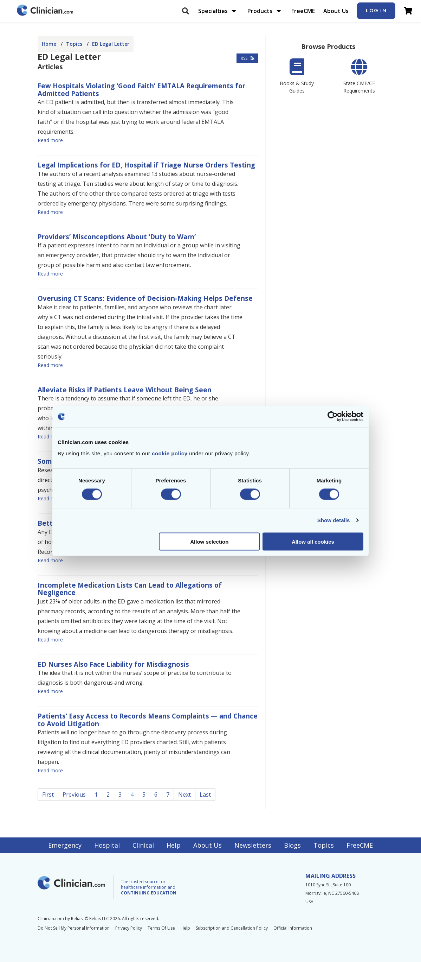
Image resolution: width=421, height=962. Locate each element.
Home (49, 43)
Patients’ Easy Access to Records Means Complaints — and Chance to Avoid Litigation (148, 719)
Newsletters (252, 845)
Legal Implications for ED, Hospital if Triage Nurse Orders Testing (146, 164)
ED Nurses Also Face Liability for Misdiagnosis (113, 664)
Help (174, 845)
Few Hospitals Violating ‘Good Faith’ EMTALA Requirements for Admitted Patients (141, 89)
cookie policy (170, 453)
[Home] (45, 11)
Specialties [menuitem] (213, 11)
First (48, 794)
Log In (376, 10)
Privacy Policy (128, 928)
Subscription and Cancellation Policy (232, 928)
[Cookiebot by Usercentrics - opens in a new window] (332, 416)
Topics (74, 43)
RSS (247, 58)
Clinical (143, 845)
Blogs (292, 845)
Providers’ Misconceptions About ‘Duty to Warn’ (117, 236)
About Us (336, 11)
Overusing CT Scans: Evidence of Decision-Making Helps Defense (145, 298)
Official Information (292, 928)
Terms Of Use (161, 928)
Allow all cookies (313, 541)
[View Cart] (408, 10)
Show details (333, 520)
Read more (50, 140)
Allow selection (209, 541)
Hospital (107, 845)
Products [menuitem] (259, 11)
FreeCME (303, 11)
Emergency (65, 845)
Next (184, 794)
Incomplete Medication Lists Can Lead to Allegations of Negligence (130, 589)
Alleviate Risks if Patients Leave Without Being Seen (125, 389)
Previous (74, 794)
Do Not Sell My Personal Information (74, 928)
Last (205, 794)
